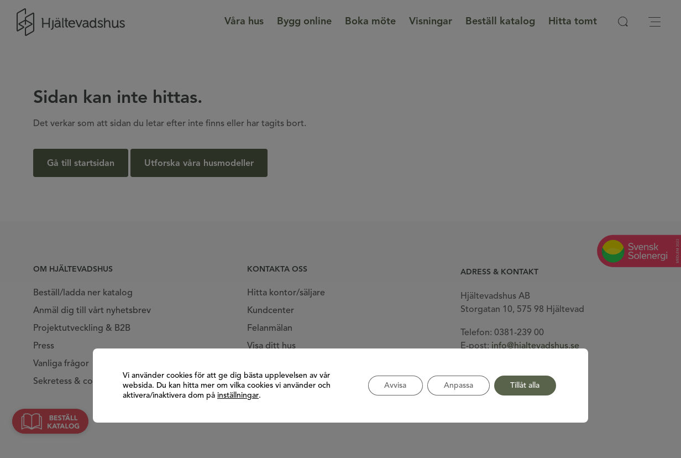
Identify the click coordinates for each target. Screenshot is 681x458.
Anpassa (458, 385)
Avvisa (395, 385)
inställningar (238, 395)
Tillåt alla (524, 385)
